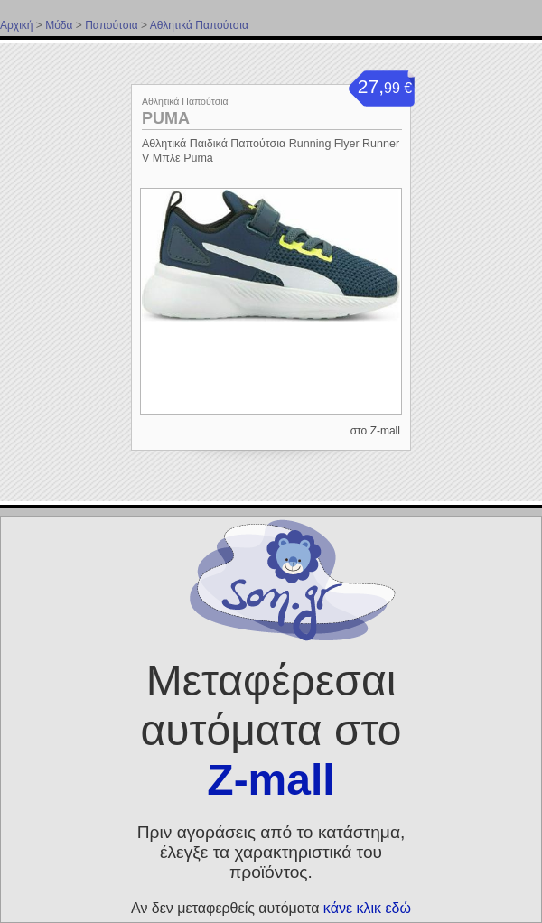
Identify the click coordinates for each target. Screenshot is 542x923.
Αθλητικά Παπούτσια (199, 25)
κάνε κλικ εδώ (367, 908)
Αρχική (16, 25)
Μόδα (58, 25)
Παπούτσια (111, 25)
